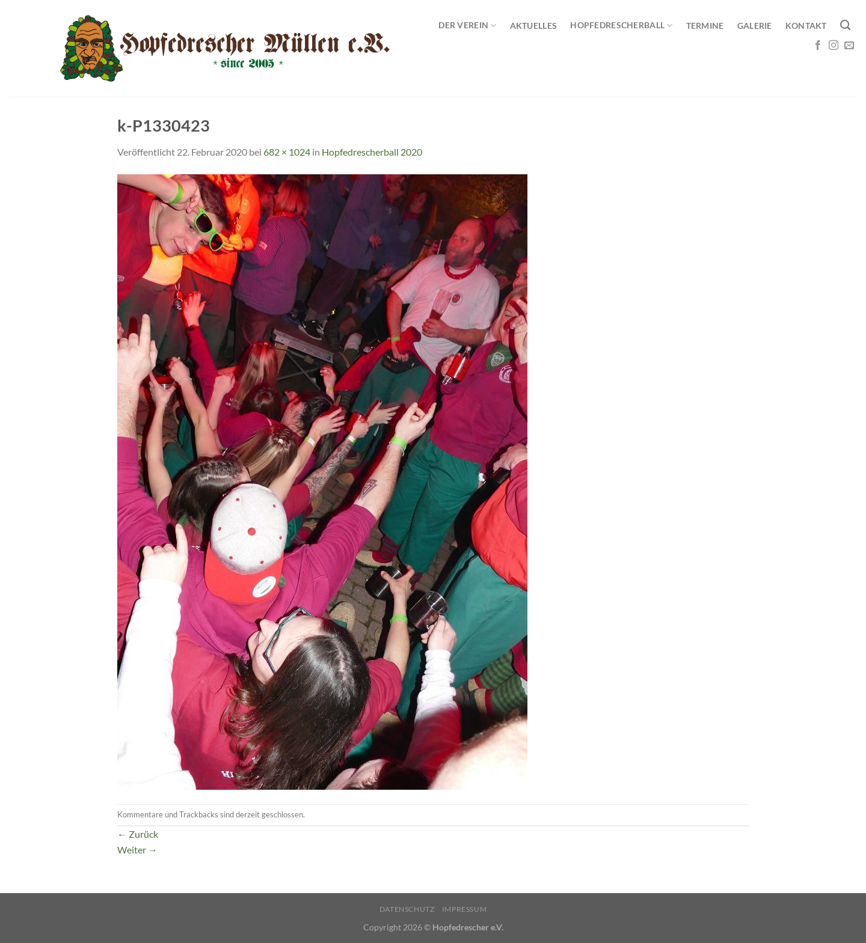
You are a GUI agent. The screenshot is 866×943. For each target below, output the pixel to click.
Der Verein (467, 25)
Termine (705, 25)
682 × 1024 (286, 151)
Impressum (464, 909)
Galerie (754, 25)
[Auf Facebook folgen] (818, 45)
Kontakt (806, 25)
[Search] (845, 25)
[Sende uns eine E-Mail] (849, 45)
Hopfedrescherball (621, 25)
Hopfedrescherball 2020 (372, 151)
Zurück (137, 834)
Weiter (137, 849)
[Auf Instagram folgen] (833, 45)
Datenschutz (407, 909)
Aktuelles (533, 25)
